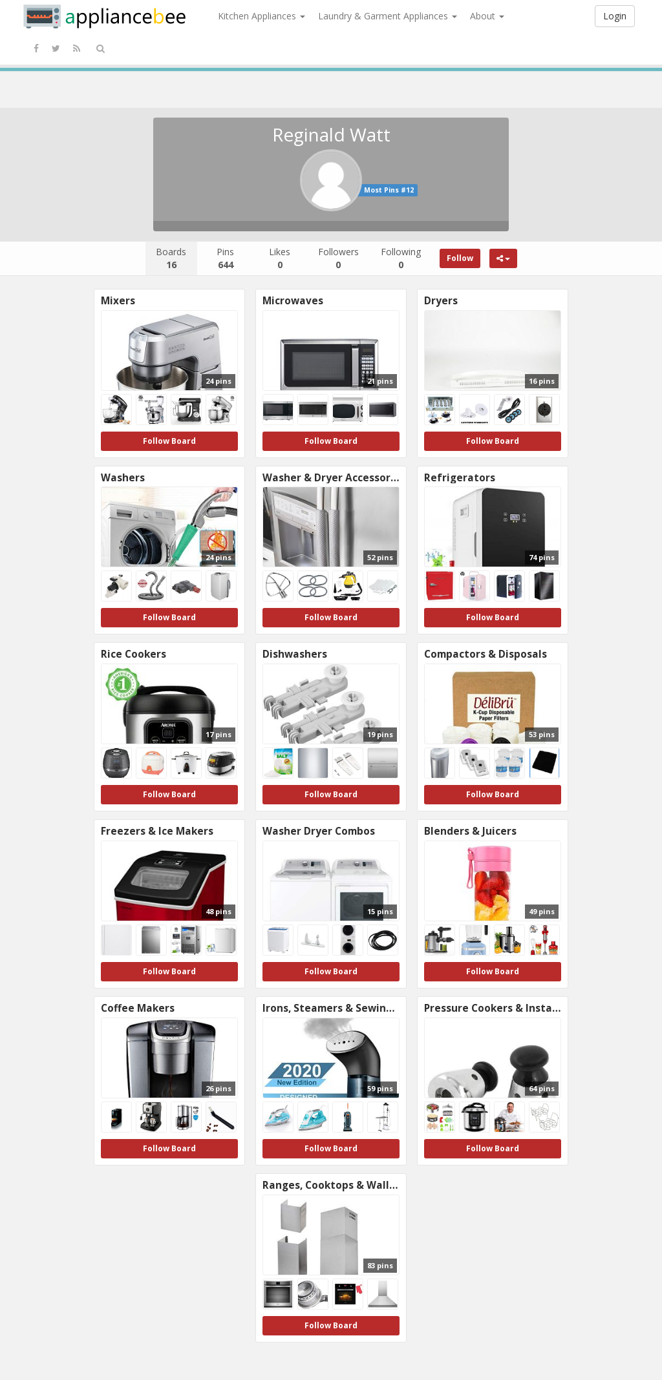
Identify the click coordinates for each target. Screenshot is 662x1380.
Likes (279, 258)
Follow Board (169, 440)
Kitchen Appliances (261, 16)
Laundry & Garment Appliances (387, 16)
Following (401, 258)
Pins (225, 258)
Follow (460, 258)
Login (614, 16)
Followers (338, 258)
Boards (171, 258)
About (487, 16)
